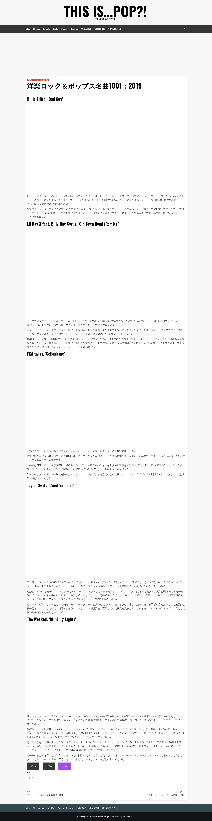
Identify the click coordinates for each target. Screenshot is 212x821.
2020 (49, 766)
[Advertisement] (106, 53)
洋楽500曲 (100, 29)
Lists (55, 29)
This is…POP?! (105, 11)
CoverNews (113, 816)
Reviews (74, 29)
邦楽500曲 (86, 29)
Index (27, 29)
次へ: (145, 793)
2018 (33, 766)
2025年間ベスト (116, 29)
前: (66, 793)
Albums (36, 29)
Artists (46, 29)
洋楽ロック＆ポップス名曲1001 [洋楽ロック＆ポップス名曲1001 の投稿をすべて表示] (38, 80)
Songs (64, 29)
